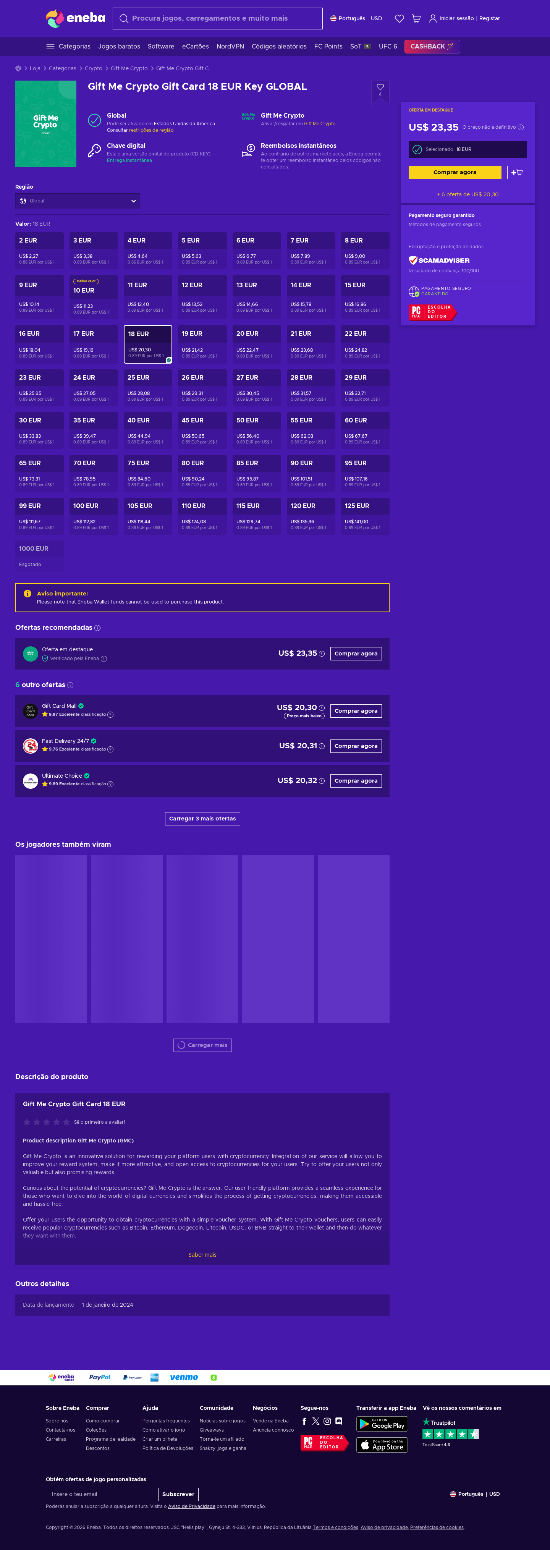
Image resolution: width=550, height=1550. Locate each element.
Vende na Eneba (271, 1421)
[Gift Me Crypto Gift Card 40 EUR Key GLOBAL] (148, 430)
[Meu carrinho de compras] (416, 18)
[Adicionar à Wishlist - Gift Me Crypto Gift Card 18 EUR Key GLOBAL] (380, 93)
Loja (35, 68)
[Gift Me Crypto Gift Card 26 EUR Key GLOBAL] (202, 387)
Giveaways (212, 1430)
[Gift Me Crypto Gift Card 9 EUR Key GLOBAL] (39, 297)
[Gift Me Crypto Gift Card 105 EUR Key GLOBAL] (148, 516)
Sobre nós (57, 1421)
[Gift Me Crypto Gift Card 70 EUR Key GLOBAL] (94, 473)
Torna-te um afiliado (222, 1439)
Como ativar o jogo (163, 1430)
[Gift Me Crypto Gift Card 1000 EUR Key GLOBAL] (39, 556)
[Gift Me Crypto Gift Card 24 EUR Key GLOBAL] (94, 387)
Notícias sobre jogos (223, 1421)
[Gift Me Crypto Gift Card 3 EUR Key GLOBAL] (94, 250)
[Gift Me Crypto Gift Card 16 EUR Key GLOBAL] (39, 344)
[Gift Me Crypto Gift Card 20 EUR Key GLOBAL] (257, 344)
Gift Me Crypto (129, 68)
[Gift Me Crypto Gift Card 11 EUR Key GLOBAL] (148, 297)
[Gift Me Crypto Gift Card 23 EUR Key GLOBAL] (39, 387)
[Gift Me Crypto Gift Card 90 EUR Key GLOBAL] (311, 473)
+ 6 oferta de (468, 194)
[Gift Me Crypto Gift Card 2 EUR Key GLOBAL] (39, 250)
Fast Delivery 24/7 (65, 741)
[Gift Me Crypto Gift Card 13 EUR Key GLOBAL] (257, 297)
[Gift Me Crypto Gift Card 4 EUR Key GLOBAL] (148, 250)
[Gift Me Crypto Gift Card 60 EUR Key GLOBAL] (365, 430)
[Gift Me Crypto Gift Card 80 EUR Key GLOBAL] (202, 473)
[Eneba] (75, 18)
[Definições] (356, 18)
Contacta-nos (60, 1430)
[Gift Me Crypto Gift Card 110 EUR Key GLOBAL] (202, 516)
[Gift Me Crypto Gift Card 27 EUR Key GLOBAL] (257, 387)
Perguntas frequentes (166, 1421)
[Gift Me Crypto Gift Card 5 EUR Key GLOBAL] (202, 250)
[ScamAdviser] (439, 260)
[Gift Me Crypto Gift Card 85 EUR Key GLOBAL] (257, 473)
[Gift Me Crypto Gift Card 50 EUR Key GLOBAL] (257, 430)
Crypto (93, 68)
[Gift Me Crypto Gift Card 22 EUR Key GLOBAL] (365, 344)
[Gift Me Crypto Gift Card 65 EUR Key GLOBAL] (39, 473)
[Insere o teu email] (102, 1494)
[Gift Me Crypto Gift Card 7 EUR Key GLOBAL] (311, 250)
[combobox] (218, 18)
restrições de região (151, 130)
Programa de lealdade (111, 1439)
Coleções (96, 1430)
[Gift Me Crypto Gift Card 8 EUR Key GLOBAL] (365, 250)
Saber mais (202, 1255)
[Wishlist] (399, 18)
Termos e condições (335, 1527)
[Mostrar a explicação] (110, 715)
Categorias (62, 68)
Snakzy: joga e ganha (223, 1448)
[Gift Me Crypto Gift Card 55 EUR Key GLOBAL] (311, 430)
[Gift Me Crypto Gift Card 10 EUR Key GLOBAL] (94, 297)
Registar (489, 18)
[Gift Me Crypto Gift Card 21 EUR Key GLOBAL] (311, 344)
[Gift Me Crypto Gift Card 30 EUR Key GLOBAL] (39, 430)
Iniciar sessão (451, 18)
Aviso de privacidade (384, 1527)
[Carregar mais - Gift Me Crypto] (248, 120)
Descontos (98, 1448)
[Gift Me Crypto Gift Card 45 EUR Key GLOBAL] (202, 430)
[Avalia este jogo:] (48, 1122)
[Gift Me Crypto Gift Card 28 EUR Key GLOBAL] (311, 387)
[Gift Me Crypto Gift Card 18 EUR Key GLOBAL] (148, 344)
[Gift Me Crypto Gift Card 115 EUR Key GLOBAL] (257, 516)
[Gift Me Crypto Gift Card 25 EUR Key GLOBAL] (148, 387)
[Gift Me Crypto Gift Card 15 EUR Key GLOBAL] (365, 297)
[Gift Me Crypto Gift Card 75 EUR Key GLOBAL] (148, 473)
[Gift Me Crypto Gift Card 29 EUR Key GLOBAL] (365, 387)
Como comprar (103, 1421)
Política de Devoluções (167, 1448)
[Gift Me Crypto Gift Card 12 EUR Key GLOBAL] (202, 297)
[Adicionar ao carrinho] (517, 172)
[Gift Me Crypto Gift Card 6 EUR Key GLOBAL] (257, 250)
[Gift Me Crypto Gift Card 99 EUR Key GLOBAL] (39, 516)
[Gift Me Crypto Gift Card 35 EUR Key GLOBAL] (94, 430)
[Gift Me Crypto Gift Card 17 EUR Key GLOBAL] (94, 344)
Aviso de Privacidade (191, 1506)
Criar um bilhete (159, 1439)
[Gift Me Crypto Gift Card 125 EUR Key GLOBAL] (365, 516)
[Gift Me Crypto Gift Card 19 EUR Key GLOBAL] (202, 344)
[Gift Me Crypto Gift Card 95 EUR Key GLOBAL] (365, 473)
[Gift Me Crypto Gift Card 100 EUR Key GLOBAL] (94, 516)
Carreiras (56, 1439)
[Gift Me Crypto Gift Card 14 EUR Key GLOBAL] (311, 297)
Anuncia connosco (273, 1430)
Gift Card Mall (59, 706)
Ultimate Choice (62, 776)
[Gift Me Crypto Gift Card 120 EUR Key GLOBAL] (311, 516)
